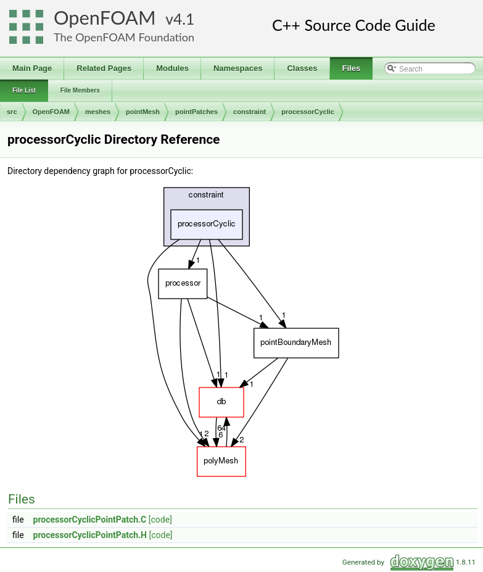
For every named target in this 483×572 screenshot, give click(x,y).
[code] (160, 519)
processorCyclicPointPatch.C (90, 519)
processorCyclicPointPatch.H (90, 535)
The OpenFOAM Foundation (124, 37)
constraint (249, 111)
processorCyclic (307, 111)
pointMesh (143, 111)
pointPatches (196, 111)
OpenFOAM (105, 17)
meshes (97, 111)
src (12, 111)
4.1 (183, 19)
